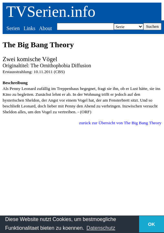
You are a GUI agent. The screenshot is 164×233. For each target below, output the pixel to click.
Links (29, 28)
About (45, 28)
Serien (13, 28)
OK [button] (151, 224)
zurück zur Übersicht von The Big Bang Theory (120, 122)
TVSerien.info (50, 11)
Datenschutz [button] (100, 228)
